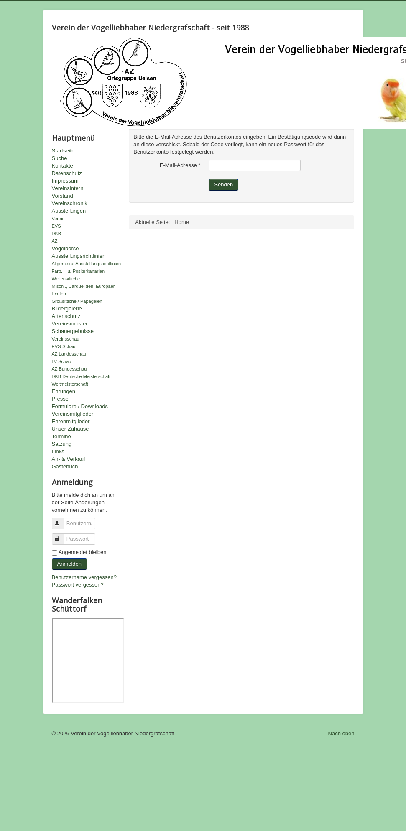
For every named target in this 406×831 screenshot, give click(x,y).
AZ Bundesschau (69, 368)
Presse (60, 399)
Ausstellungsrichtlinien (79, 256)
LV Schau (61, 361)
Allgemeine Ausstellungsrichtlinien (86, 263)
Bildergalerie (67, 308)
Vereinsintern (68, 188)
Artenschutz (66, 316)
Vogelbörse (65, 248)
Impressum (65, 181)
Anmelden (69, 564)
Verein (58, 218)
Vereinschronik (69, 203)
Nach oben (341, 733)
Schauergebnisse (73, 331)
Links (58, 451)
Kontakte (62, 166)
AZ (55, 241)
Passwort (61, 535)
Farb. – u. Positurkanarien (78, 271)
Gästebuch (65, 466)
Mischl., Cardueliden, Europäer (83, 286)
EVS (56, 226)
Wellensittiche (66, 278)
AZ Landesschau (69, 353)
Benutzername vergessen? (84, 577)
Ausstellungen (69, 211)
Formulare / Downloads (80, 406)
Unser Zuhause (70, 429)
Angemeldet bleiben (83, 552)
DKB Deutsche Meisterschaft (81, 376)
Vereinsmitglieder (73, 414)
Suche (59, 158)
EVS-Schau (64, 346)
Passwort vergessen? (78, 585)
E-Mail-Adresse (180, 165)
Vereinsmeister (70, 323)
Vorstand (62, 196)
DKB (56, 233)
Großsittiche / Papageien (77, 301)
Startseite (63, 150)
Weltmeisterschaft (70, 383)
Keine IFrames (88, 660)
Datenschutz (67, 173)
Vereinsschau (65, 338)
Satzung (62, 444)
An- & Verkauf (68, 459)
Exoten (59, 293)
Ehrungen (63, 391)
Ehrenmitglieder (71, 421)
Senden (223, 184)
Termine (61, 436)
